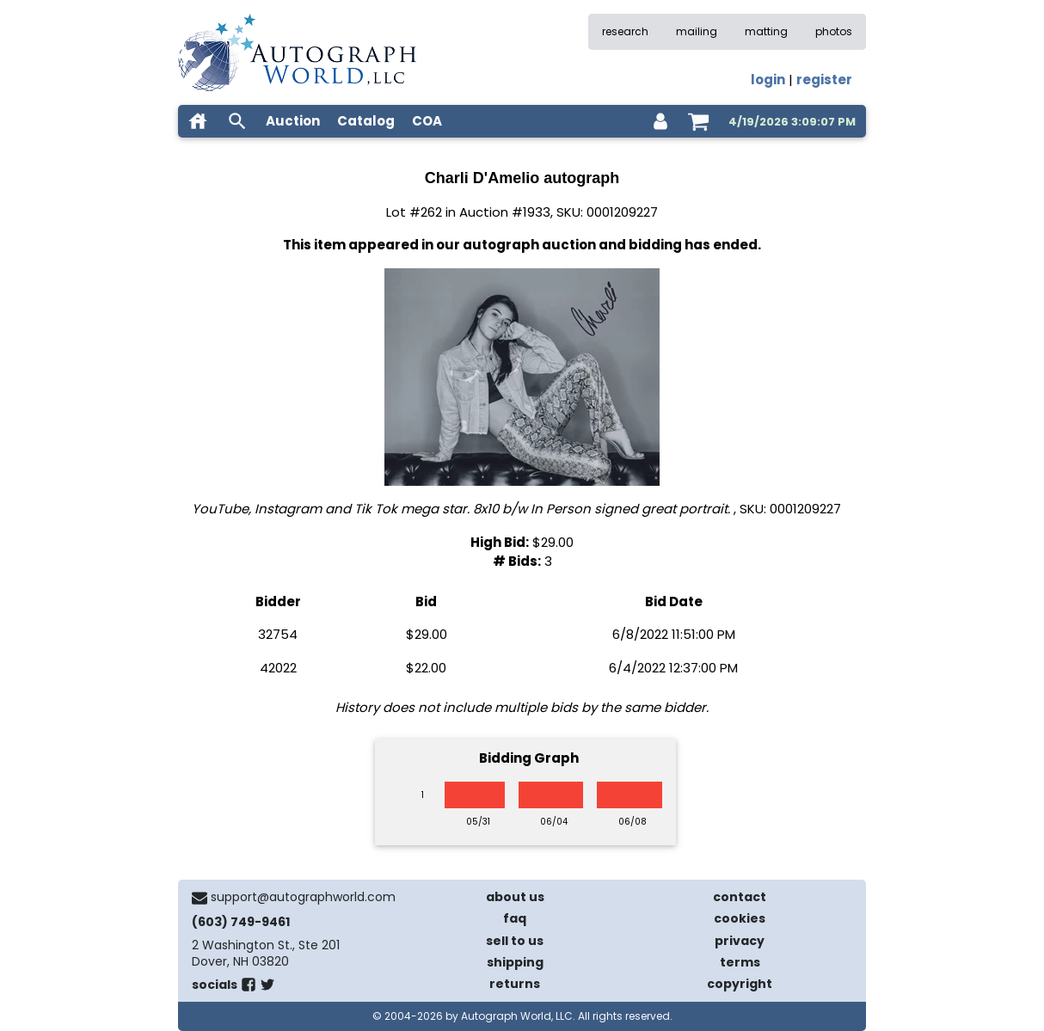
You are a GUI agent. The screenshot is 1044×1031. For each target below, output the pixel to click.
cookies (739, 918)
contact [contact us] (739, 896)
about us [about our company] (515, 896)
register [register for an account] (824, 80)
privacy (740, 940)
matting (766, 31)
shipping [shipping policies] (515, 962)
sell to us (514, 940)
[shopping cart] (698, 121)
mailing (696, 31)
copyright (739, 983)
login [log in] (768, 80)
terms (740, 962)
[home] (198, 121)
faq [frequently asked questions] (514, 918)
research (625, 31)
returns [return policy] (514, 983)
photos (833, 31)
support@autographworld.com (303, 896)
